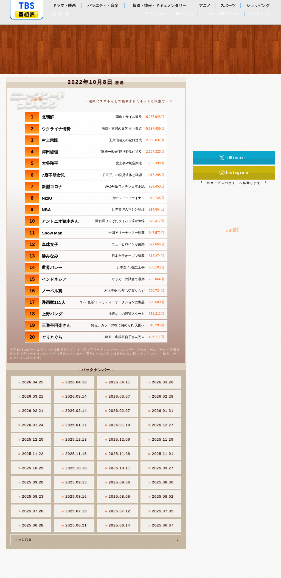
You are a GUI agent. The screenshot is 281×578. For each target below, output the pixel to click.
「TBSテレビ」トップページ (26, 5)
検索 (65, 14)
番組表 (26, 14)
